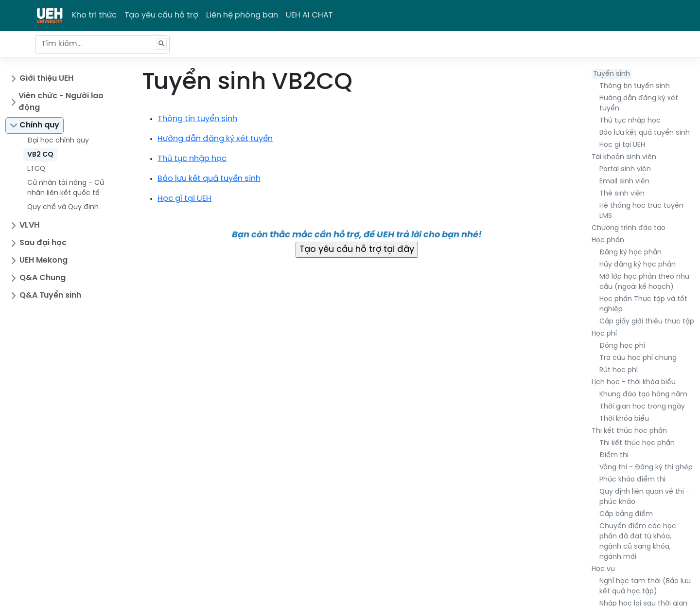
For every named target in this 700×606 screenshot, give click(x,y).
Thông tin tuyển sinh (634, 86)
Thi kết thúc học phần (629, 431)
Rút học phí (618, 370)
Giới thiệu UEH (46, 78)
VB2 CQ (40, 155)
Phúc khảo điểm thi (632, 479)
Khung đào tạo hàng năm (643, 394)
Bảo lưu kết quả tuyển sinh (644, 133)
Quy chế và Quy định (63, 207)
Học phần (608, 240)
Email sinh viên (624, 181)
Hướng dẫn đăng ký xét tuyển (215, 139)
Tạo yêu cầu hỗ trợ (161, 15)
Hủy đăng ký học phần (637, 264)
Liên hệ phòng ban (242, 15)
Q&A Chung (42, 278)
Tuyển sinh (611, 74)
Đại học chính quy (58, 140)
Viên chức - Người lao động (61, 102)
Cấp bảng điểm (626, 514)
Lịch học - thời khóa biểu (634, 382)
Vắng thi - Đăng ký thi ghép (646, 467)
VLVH (29, 225)
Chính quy (39, 125)
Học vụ (603, 569)
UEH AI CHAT (309, 15)
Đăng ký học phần (630, 252)
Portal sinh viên (625, 169)
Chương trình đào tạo (628, 228)
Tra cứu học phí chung (638, 358)
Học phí (604, 334)
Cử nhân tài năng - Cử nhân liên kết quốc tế (65, 188)
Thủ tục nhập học (630, 121)
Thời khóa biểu (624, 419)
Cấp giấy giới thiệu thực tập (646, 321)
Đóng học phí (622, 346)
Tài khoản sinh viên (624, 157)
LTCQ (36, 169)
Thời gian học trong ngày (642, 406)
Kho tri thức (94, 15)
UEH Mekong (43, 260)
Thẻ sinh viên (622, 193)
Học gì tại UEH (622, 145)
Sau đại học (43, 243)
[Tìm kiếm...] (102, 44)
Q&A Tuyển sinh (50, 295)
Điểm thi (614, 455)
